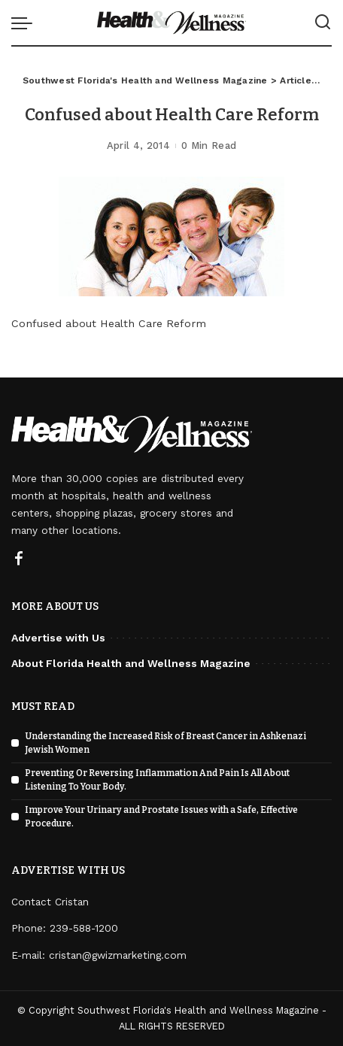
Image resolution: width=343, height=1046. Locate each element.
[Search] (323, 22)
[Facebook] (18, 559)
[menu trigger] (25, 22)
